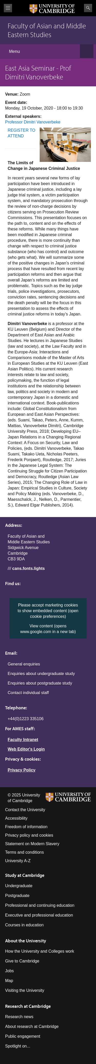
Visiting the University (24, 990)
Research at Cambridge (28, 1006)
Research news (19, 1017)
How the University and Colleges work (39, 951)
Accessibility (16, 818)
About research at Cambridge (32, 1026)
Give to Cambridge (22, 961)
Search (88, 8)
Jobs (9, 971)
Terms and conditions (24, 852)
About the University (25, 941)
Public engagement (22, 1036)
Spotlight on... (17, 1046)
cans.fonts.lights (28, 568)
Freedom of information (26, 827)
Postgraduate (17, 895)
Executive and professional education (39, 915)
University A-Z (18, 861)
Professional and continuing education (39, 905)
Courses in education (24, 925)
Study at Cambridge (24, 875)
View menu (8, 8)
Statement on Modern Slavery (32, 844)
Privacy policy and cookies (29, 835)
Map (9, 980)
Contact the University (25, 810)
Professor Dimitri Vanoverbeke (32, 122)
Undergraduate (19, 886)
